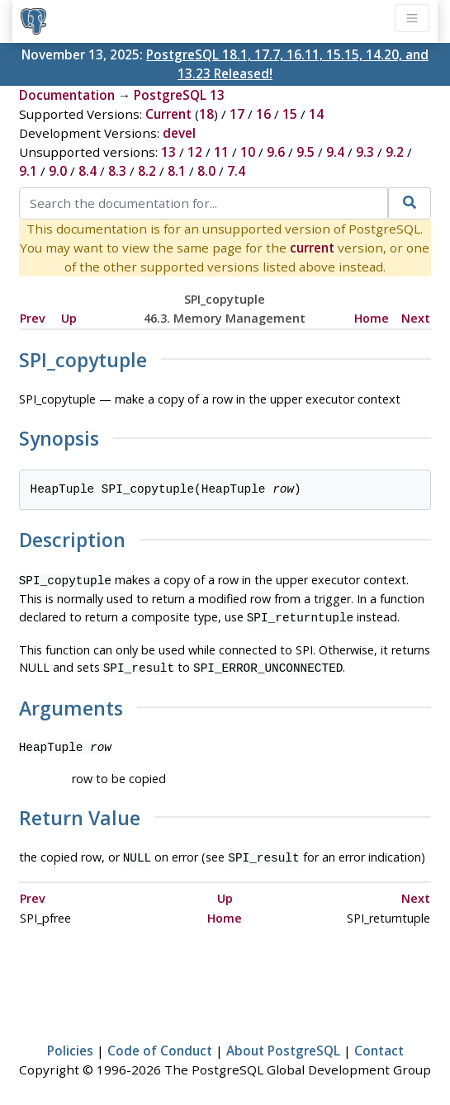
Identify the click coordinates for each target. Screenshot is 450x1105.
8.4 (87, 171)
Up (69, 318)
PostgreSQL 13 (179, 95)
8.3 (117, 171)
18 (206, 114)
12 (194, 152)
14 (316, 114)
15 (289, 114)
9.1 (28, 171)
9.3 (365, 152)
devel (179, 133)
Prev (32, 318)
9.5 (305, 152)
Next (415, 318)
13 (168, 152)
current (312, 247)
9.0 (58, 171)
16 (263, 114)
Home (371, 318)
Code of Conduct (159, 1044)
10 (247, 152)
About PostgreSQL (283, 1044)
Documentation (67, 95)
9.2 (395, 152)
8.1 (177, 171)
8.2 (147, 171)
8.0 (206, 171)
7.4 (236, 171)
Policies (70, 1044)
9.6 (276, 152)
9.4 (335, 152)
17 (237, 114)
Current (168, 114)
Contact (379, 1044)
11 (221, 152)
